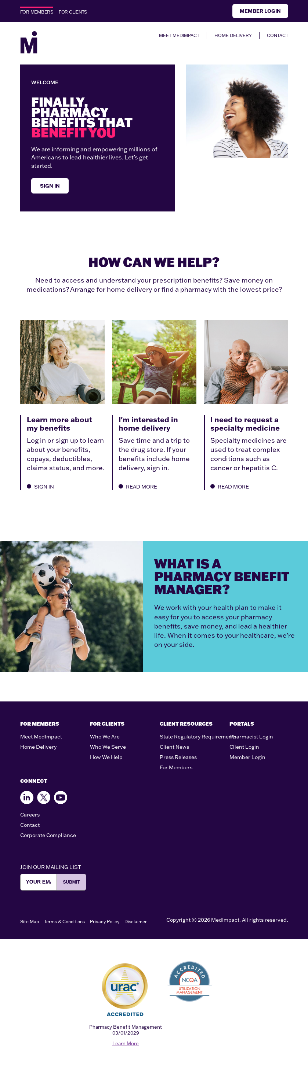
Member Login (260, 11)
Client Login (244, 747)
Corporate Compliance (48, 835)
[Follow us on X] (43, 797)
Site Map (29, 921)
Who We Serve (108, 747)
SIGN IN (50, 186)
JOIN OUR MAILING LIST (50, 867)
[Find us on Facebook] (26, 797)
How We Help (106, 757)
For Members (176, 767)
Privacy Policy (104, 921)
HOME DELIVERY (233, 35)
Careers (30, 814)
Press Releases (178, 757)
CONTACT (277, 35)
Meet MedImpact (41, 736)
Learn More (125, 1043)
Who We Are (105, 736)
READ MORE (138, 486)
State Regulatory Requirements (198, 736)
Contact (30, 825)
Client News (174, 747)
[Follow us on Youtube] (60, 797)
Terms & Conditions (64, 921)
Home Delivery (38, 747)
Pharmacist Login (251, 736)
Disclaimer (135, 921)
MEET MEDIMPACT (179, 35)
